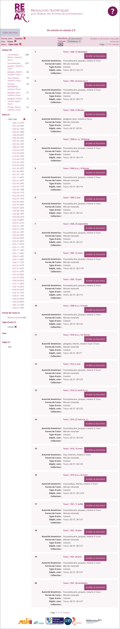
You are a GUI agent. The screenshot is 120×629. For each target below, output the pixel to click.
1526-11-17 (17, 262)
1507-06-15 (17, 144)
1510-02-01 (17, 150)
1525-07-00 (17, 241)
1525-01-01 (17, 223)
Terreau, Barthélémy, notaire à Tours (14, 87)
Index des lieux (10, 32)
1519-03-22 (17, 165)
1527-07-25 (17, 277)
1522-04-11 (17, 186)
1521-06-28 (17, 171)
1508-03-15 (17, 147)
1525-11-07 (17, 244)
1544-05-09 (17, 301)
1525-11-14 (17, 250)
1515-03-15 (17, 162)
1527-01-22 (17, 271)
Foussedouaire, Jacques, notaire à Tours (15, 66)
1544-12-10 (17, 305)
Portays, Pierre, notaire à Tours (14, 108)
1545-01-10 (17, 308)
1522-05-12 (17, 195)
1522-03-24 (17, 183)
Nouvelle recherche (114, 40)
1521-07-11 (17, 174)
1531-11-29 (17, 283)
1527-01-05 (17, 268)
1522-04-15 (17, 189)
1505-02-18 (17, 132)
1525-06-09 (17, 235)
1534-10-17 (17, 292)
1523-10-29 (17, 204)
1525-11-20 (17, 253)
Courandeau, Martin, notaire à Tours (15, 57)
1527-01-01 (17, 265)
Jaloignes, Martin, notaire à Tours (15, 73)
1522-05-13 (17, 198)
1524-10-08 (17, 220)
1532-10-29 (17, 286)
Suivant (115, 44)
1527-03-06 (17, 274)
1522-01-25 (17, 180)
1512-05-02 (17, 153)
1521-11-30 (17, 177)
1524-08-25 (17, 217)
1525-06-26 (17, 238)
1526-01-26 (17, 256)
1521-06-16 (17, 168)
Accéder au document (95, 56)
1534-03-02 (17, 289)
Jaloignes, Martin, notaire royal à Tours (15, 101)
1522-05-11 (17, 192)
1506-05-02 (17, 135)
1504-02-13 (17, 129)
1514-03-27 (17, 156)
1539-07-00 (17, 299)
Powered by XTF (112, 2)
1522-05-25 (17, 201)
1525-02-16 (17, 232)
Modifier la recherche (99, 38)
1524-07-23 (17, 207)
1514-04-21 (17, 159)
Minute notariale (15, 317)
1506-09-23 (17, 138)
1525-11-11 (17, 247)
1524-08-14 (17, 210)
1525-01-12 (17, 226)
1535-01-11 (17, 295)
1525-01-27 (17, 229)
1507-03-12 (17, 141)
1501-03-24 (17, 126)
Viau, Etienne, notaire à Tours (14, 79)
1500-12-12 (17, 123)
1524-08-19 (17, 214)
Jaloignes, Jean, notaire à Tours (14, 94)
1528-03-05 (17, 280)
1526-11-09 (17, 259)
